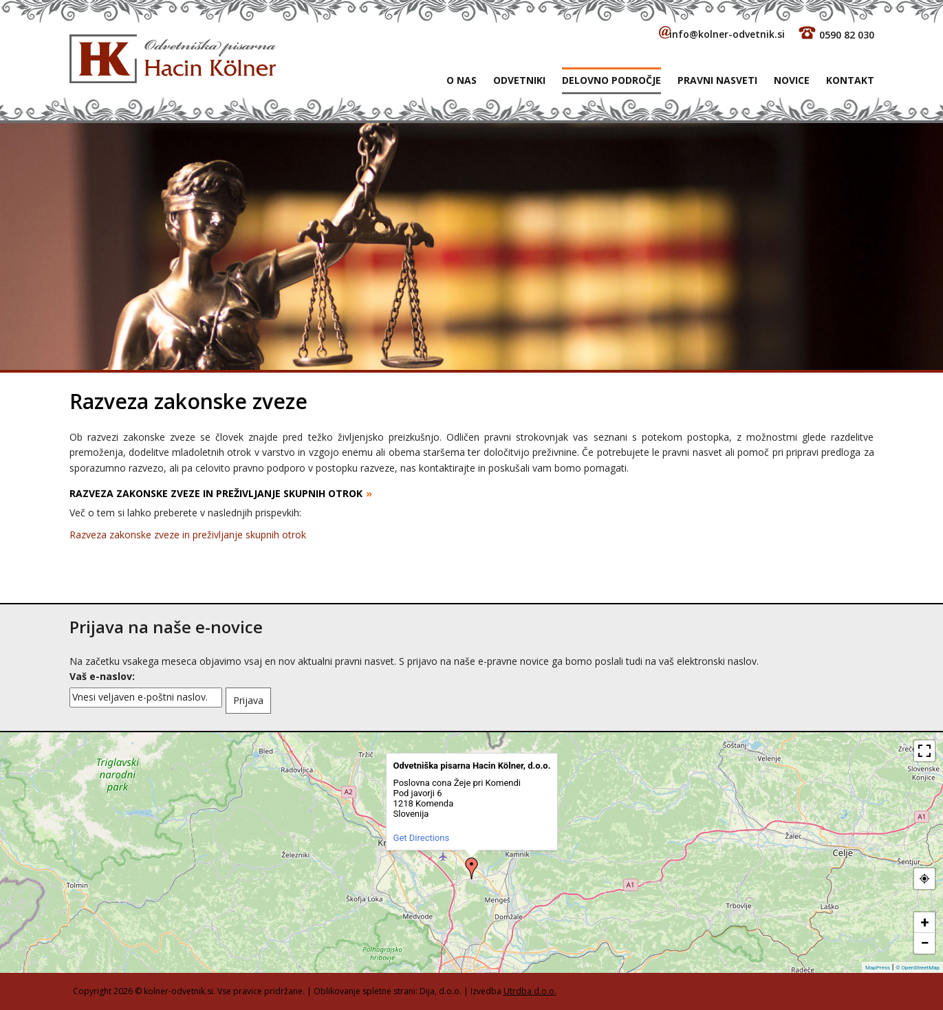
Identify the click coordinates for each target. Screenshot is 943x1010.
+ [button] (925, 922)
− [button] (924, 943)
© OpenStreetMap (918, 968)
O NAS (461, 80)
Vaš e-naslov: (102, 676)
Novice (792, 80)
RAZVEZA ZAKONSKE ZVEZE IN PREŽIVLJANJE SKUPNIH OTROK (215, 493)
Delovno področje (611, 80)
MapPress (877, 968)
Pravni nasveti (717, 80)
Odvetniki (519, 80)
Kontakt (850, 80)
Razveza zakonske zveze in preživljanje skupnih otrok (187, 534)
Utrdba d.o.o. (529, 991)
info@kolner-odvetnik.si (727, 34)
